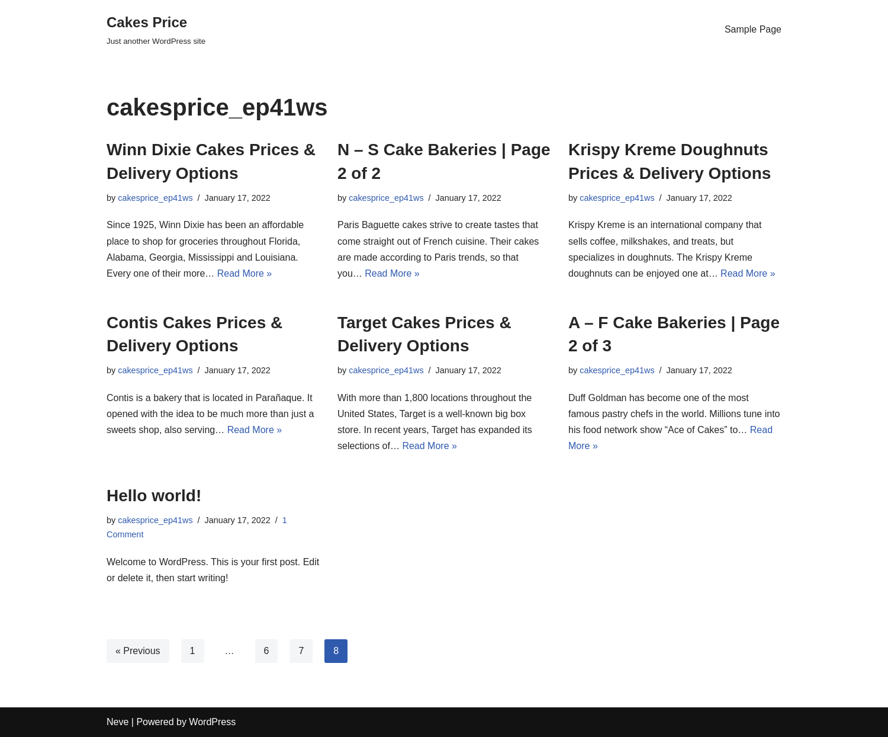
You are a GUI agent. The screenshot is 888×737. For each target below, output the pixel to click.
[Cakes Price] (156, 29)
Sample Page (753, 29)
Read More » (244, 273)
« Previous (137, 651)
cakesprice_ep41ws (155, 198)
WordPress (212, 722)
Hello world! (154, 495)
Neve (117, 722)
